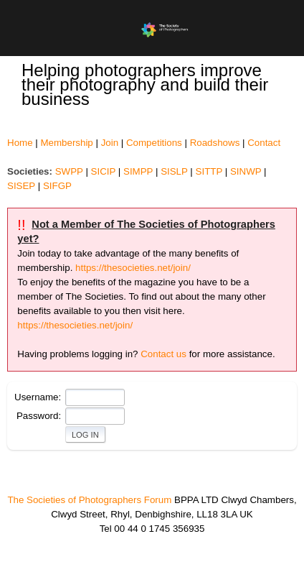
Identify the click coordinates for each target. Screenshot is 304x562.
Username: (37, 397)
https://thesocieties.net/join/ (133, 267)
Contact (263, 142)
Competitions (154, 142)
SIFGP (57, 185)
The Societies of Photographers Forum (89, 499)
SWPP (69, 171)
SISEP (21, 185)
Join (109, 142)
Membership (66, 142)
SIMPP (138, 171)
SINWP (245, 171)
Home (20, 142)
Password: (38, 415)
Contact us (163, 354)
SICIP (103, 171)
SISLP (174, 171)
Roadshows (215, 142)
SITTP (209, 171)
